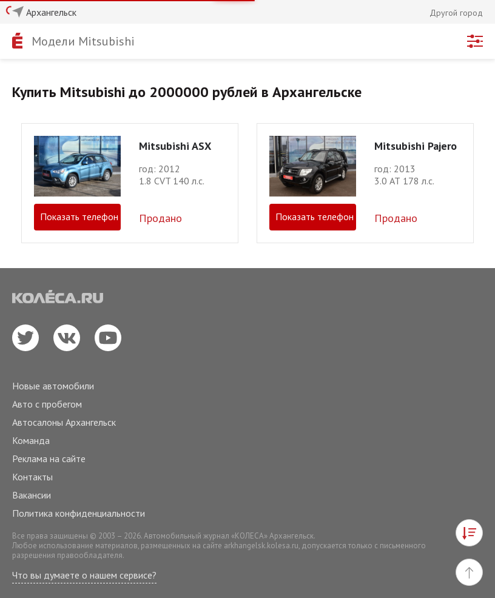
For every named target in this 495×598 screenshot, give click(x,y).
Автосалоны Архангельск (64, 422)
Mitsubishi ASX (175, 146)
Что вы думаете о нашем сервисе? (84, 575)
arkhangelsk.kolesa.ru (261, 545)
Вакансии (31, 495)
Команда (31, 440)
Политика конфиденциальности (78, 513)
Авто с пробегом (47, 404)
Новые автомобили (53, 386)
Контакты (32, 477)
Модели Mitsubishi (83, 41)
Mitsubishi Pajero (415, 146)
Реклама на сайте (49, 458)
